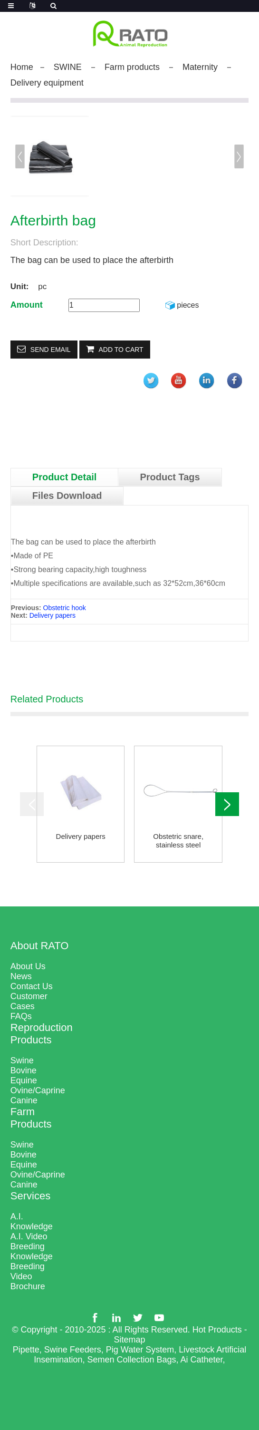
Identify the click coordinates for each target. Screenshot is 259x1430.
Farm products (132, 67)
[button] (239, 156)
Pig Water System (140, 1349)
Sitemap (129, 1339)
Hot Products (217, 1329)
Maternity (200, 67)
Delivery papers (52, 615)
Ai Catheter (202, 1359)
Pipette (26, 1349)
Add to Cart (121, 349)
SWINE (68, 67)
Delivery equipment (47, 83)
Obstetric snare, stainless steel (178, 840)
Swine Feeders (72, 1349)
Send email (50, 349)
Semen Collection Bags (131, 1359)
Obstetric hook (64, 608)
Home (21, 67)
